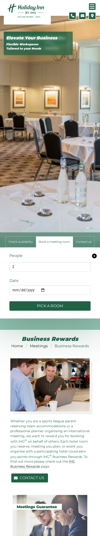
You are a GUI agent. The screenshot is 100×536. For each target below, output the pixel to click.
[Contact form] (82, 16)
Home (17, 346)
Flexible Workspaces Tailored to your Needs (23, 46)
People (16, 255)
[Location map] (92, 16)
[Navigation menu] (92, 6)
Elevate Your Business (31, 38)
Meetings (39, 346)
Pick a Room (50, 306)
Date (14, 280)
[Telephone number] (72, 16)
